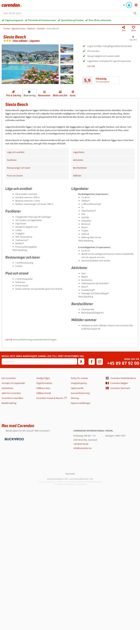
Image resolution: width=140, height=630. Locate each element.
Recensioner (44, 95)
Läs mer (91, 66)
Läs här (8, 339)
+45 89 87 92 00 (123, 363)
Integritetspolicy (79, 383)
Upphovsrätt (77, 388)
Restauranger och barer (18, 167)
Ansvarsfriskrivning (80, 393)
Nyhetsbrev (7, 388)
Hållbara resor (43, 388)
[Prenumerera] (81, 361)
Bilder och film (60, 95)
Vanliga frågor (43, 378)
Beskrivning (30, 95)
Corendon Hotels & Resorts (49, 398)
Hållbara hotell (43, 393)
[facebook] (91, 361)
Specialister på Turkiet (72, 20)
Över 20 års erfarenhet (100, 20)
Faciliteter (12, 159)
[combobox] (70, 13)
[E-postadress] (39, 361)
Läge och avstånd (15, 152)
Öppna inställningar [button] (80, 403)
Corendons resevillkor (12, 398)
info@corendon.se (82, 448)
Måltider (77, 175)
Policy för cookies (79, 378)
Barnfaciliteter (80, 167)
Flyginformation (44, 383)
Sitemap (75, 398)
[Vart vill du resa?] (70, 13)
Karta (73, 95)
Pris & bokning (13, 95)
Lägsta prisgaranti (14, 20)
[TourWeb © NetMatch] (70, 474)
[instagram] (99, 361)
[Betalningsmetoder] (13, 438)
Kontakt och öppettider (13, 383)
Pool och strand (15, 175)
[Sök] (135, 13)
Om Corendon (9, 378)
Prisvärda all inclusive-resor (42, 20)
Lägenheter (78, 152)
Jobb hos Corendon (11, 393)
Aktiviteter (78, 159)
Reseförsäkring (9, 403)
